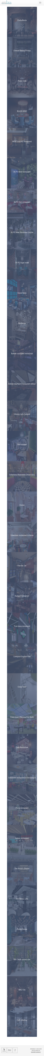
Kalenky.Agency (36, 1052)
